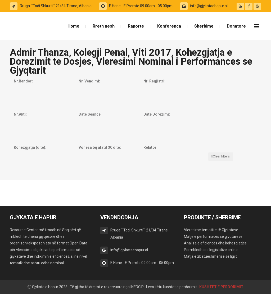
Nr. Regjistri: (154, 81)
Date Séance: (90, 114)
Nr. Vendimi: (89, 81)
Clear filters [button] (221, 156)
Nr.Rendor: (23, 81)
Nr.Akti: (20, 114)
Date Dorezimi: (156, 114)
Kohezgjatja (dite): (30, 147)
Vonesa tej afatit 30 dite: (100, 147)
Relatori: (151, 147)
